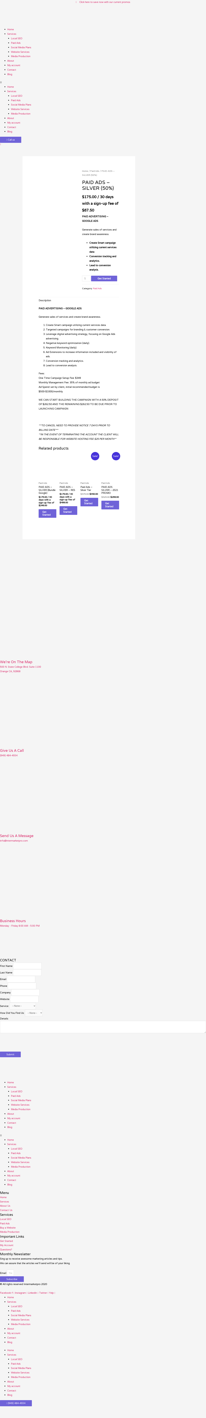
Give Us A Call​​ (13, 755)
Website (4, 1006)
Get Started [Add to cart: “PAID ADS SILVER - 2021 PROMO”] (112, 507)
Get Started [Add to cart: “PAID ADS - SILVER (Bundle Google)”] (49, 518)
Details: (4, 1026)
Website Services (21, 52)
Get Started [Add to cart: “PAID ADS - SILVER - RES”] (70, 512)
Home (10, 29)
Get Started (104, 278)
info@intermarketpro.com (14, 845)
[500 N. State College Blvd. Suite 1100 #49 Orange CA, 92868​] (24, 950)
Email (3, 985)
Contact (11, 69)
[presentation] (24, 1049)
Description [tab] (45, 300)
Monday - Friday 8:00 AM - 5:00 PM (20, 931)
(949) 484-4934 (9, 760)
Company (5, 999)
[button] (103, 82)
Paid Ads (16, 43)
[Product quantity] (86, 278)
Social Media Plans (21, 47)
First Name (6, 971)
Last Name (6, 978)
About (10, 61)
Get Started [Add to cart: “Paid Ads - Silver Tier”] (91, 504)
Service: (4, 1013)
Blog (10, 74)
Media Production (21, 56)
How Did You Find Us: (12, 1020)
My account (13, 65)
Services (12, 34)
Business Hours (14, 926)
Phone (3, 992)
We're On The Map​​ (18, 667)
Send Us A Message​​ (18, 840)
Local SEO (17, 38)
